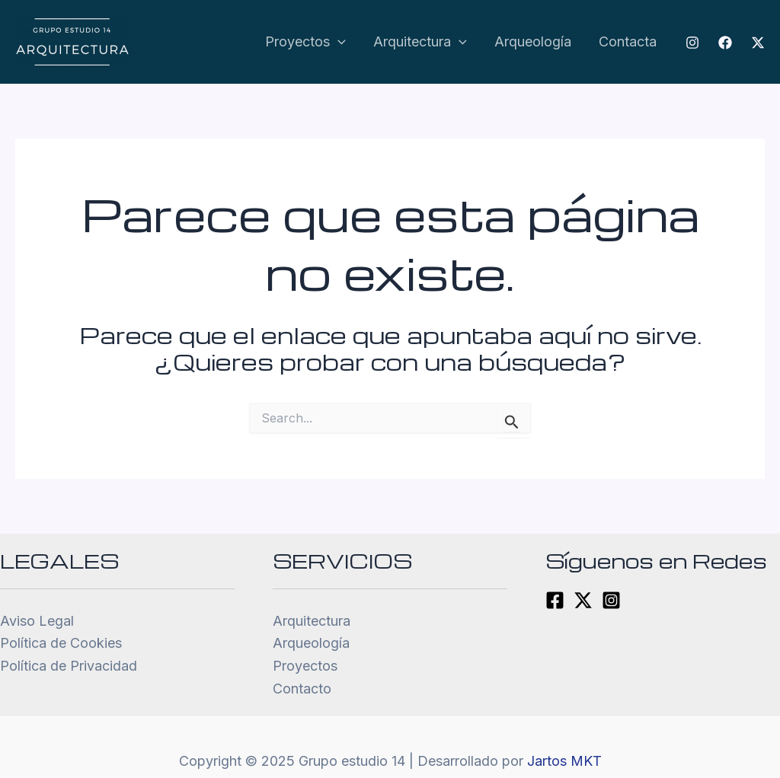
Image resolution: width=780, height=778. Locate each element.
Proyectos (305, 42)
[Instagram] (692, 42)
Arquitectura (420, 42)
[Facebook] (725, 42)
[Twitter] (758, 42)
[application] (338, 42)
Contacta (628, 41)
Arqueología (532, 41)
